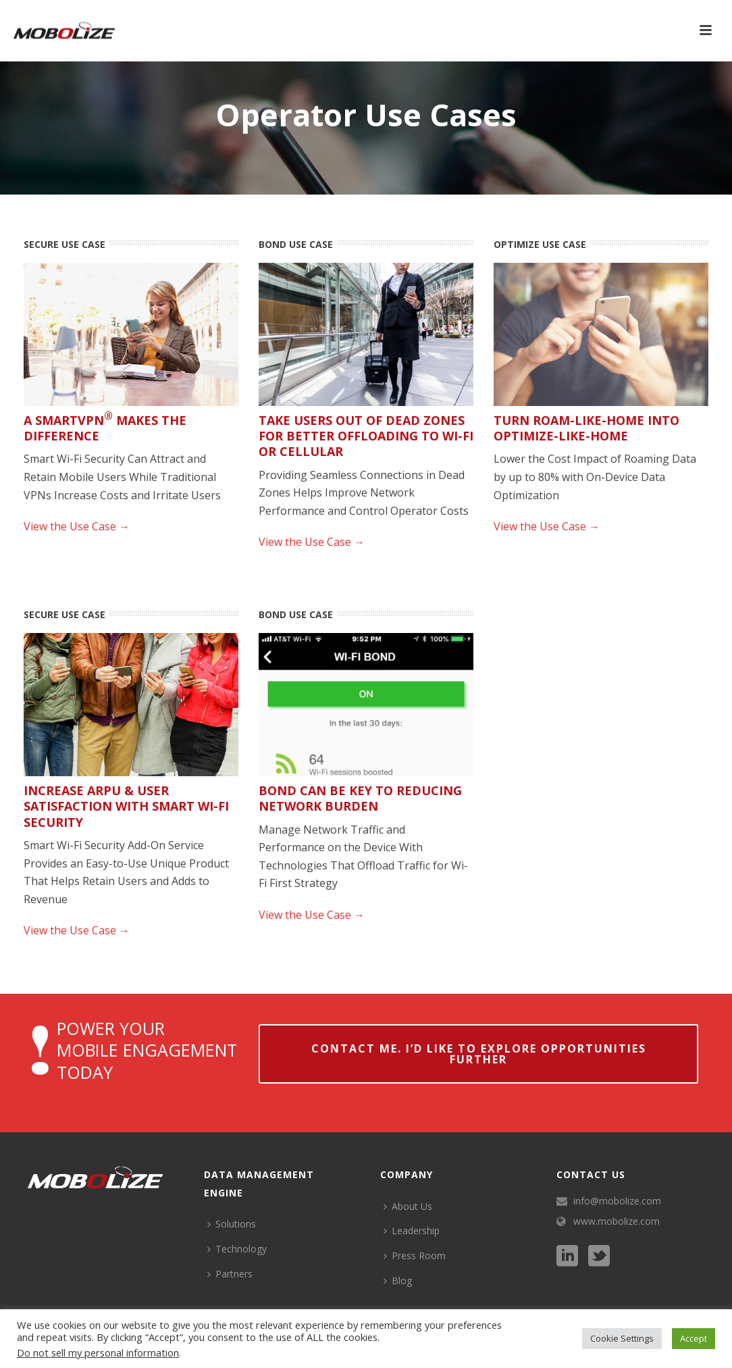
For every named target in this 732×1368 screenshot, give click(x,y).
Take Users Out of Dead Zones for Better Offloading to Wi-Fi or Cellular (366, 436)
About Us (408, 1206)
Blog (398, 1280)
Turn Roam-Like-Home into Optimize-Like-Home (586, 428)
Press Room (415, 1255)
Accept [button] (693, 1338)
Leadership (412, 1230)
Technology (237, 1248)
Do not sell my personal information (98, 1352)
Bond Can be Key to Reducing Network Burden (360, 798)
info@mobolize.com (617, 1201)
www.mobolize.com (616, 1221)
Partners (230, 1273)
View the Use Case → (77, 526)
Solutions (231, 1223)
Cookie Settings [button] (622, 1338)
